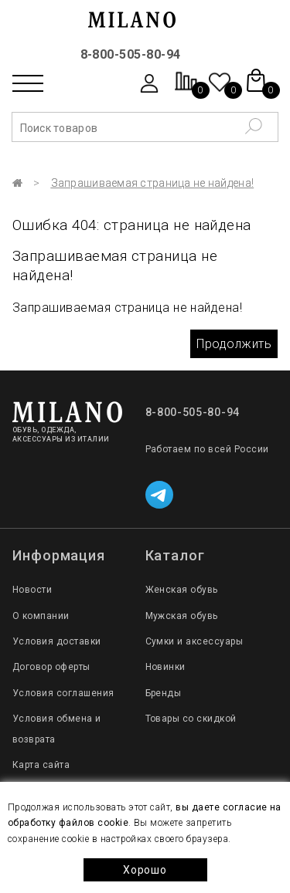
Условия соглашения (63, 693)
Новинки (165, 666)
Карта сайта (41, 764)
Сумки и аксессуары (194, 641)
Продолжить (233, 344)
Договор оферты (51, 666)
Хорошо (144, 870)
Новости (32, 589)
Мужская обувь (181, 616)
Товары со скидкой (191, 718)
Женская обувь (181, 589)
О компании (41, 616)
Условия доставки (56, 641)
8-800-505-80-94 (130, 54)
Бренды (163, 693)
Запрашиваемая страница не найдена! (152, 183)
